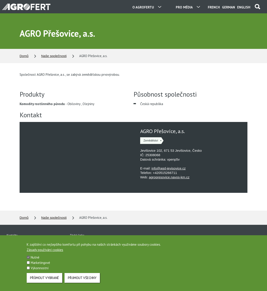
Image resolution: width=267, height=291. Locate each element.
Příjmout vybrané (44, 278)
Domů (24, 56)
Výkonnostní (40, 268)
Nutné (35, 257)
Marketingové (40, 263)
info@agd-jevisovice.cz (169, 168)
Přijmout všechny (82, 278)
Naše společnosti (54, 56)
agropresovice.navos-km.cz (169, 177)
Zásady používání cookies (45, 250)
